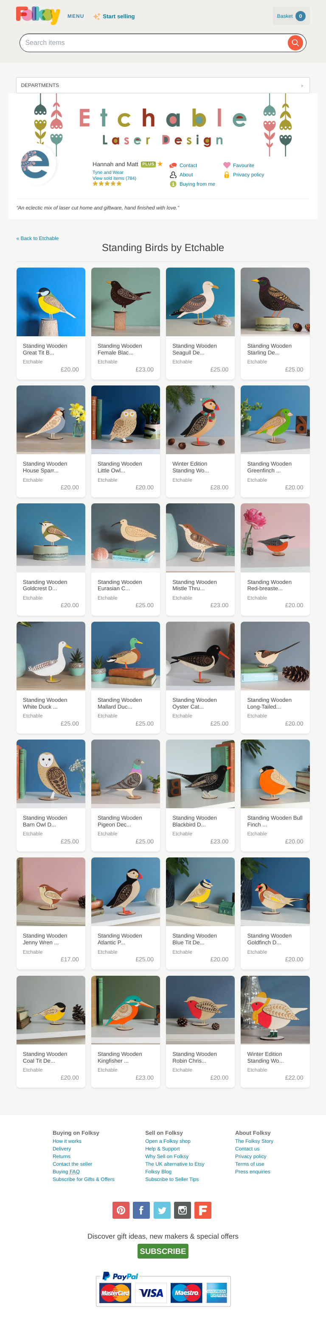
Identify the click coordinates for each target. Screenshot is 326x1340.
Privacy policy (248, 175)
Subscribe (163, 1251)
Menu (75, 16)
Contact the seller (72, 1164)
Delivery (62, 1149)
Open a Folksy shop (168, 1141)
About (186, 175)
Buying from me (197, 184)
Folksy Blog (158, 1172)
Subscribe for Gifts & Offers (84, 1179)
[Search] (295, 42)
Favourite (243, 165)
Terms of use (249, 1164)
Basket (291, 16)
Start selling (119, 16)
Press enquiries (252, 1172)
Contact (188, 165)
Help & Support (162, 1149)
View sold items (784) (114, 178)
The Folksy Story (254, 1141)
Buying (66, 1172)
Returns (61, 1156)
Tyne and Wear (108, 172)
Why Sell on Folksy (166, 1156)
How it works (67, 1141)
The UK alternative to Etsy (174, 1164)
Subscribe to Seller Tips (172, 1179)
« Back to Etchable (37, 238)
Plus (148, 164)
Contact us (247, 1149)
